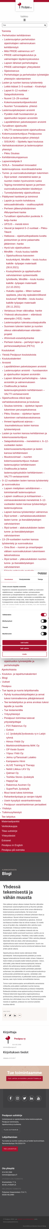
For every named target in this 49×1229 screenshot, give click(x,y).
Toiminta (6, 31)
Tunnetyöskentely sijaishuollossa (22, 192)
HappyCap (12, 780)
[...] (19, 1015)
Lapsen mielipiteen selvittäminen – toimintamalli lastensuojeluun (23, 490)
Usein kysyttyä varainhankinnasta (22, 800)
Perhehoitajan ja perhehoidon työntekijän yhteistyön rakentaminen (26, 76)
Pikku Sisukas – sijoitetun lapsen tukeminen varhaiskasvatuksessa (22, 415)
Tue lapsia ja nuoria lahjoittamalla (20, 690)
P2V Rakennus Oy (16, 725)
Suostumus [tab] (9, 579)
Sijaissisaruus (11, 70)
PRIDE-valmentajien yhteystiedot (22, 67)
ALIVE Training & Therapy (20, 765)
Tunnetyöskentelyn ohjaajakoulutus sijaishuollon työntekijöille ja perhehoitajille (23, 661)
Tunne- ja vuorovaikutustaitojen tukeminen (25, 173)
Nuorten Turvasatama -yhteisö (20, 106)
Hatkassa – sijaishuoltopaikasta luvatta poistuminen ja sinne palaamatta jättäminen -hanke (25, 239)
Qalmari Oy (12, 773)
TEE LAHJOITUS (10, 1149)
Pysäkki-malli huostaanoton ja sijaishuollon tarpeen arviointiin (21, 116)
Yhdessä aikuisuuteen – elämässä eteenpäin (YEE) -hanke (23, 316)
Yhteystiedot (8, 835)
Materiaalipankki (10, 821)
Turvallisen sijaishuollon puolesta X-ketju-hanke (23, 218)
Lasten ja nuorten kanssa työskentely (22, 82)
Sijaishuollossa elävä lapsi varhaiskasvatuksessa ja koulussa (20, 399)
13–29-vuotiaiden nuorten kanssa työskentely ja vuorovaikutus (20, 541)
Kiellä (24, 654)
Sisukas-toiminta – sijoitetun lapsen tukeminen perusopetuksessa (23, 407)
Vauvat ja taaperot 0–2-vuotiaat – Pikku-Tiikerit (26, 230)
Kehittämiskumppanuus (15, 157)
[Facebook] (5, 1015)
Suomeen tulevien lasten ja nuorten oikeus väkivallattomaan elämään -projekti (23, 330)
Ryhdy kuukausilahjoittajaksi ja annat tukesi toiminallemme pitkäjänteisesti (24, 696)
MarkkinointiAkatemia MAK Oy (22, 745)
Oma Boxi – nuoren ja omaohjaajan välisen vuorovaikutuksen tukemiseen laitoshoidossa (24, 551)
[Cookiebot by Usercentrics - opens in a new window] (38, 573)
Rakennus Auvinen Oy (18, 784)
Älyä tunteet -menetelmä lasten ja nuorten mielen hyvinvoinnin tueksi (23, 179)
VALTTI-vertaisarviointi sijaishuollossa (24, 129)
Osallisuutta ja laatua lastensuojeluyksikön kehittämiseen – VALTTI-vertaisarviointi (24, 390)
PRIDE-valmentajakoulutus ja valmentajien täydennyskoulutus (21, 57)
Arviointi (6, 362)
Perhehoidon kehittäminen (16, 35)
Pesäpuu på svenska (13, 849)
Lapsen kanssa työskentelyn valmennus (26, 512)
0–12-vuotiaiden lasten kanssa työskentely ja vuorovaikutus (25, 482)
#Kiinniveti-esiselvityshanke (19, 338)
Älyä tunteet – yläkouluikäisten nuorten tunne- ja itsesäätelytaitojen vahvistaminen (25, 563)
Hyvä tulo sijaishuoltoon (17, 247)
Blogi (4, 677)
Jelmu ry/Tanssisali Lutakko (21, 757)
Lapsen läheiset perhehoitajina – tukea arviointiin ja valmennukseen (25, 380)
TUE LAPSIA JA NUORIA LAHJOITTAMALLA (24, 1078)
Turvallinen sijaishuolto (14, 125)
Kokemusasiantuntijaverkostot (20, 102)
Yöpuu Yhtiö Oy (14, 753)
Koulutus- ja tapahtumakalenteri (19, 674)
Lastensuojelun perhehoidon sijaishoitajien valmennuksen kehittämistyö (19, 43)
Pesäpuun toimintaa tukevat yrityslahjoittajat (19, 720)
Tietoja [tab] (40, 579)
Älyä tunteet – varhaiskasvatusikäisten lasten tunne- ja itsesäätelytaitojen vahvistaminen (25, 519)
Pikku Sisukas (11, 153)
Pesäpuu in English (12, 845)
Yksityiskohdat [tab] (24, 579)
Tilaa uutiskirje (9, 831)
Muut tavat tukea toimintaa (18, 792)
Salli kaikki (24, 642)
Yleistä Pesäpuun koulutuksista (19, 354)
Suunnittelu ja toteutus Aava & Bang (34, 1226)
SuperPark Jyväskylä (17, 788)
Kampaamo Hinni (15, 761)
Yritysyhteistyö (12, 714)
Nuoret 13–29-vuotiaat (16, 98)
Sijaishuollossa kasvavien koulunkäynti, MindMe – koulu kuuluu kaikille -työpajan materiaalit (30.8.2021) (26, 261)
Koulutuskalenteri (11, 358)
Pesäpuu (24, 5)
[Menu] (24, 18)
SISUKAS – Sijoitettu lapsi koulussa (23, 141)
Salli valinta (24, 648)
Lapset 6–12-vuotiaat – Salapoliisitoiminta (16, 92)
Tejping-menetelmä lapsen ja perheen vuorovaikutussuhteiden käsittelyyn (24, 186)
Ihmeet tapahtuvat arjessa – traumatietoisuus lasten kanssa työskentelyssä (21, 425)
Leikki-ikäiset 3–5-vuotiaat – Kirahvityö (25, 86)
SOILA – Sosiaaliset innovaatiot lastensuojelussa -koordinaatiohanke (22, 167)
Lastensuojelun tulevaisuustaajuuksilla (25, 322)
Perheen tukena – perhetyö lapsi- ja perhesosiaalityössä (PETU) (23, 344)
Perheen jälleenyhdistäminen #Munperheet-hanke (20, 210)
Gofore (10, 729)
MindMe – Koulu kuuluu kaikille (21, 251)
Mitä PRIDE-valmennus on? (19, 51)
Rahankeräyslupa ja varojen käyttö (23, 796)
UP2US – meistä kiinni (16, 224)
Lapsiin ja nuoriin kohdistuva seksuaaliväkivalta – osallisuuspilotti (23, 202)
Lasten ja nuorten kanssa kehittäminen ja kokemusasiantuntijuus (24, 435)
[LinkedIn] (15, 1015)
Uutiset (6, 681)
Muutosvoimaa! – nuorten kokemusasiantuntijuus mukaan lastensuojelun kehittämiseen (21, 460)
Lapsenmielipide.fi (12, 161)
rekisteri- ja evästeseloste (25, 1219)
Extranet (6, 840)
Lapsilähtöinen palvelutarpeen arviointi (25, 122)
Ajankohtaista (9, 669)
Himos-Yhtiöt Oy (15, 741)
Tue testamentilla (13, 710)
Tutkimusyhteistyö (12, 812)
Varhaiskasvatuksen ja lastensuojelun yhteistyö (22, 147)
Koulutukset (8, 350)
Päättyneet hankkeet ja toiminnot (20, 196)
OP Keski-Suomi (15, 749)
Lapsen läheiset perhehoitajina (21, 63)
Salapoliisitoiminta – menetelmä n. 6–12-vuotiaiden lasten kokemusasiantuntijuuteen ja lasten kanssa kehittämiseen (26, 447)
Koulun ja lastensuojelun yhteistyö (20, 137)
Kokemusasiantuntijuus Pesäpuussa (22, 133)
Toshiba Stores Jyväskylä (20, 777)
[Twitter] (10, 1015)
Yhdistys (6, 808)
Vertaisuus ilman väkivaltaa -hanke (23, 310)
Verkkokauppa (9, 826)
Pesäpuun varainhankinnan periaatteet (25, 804)
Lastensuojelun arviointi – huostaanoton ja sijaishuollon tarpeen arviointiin (26, 372)
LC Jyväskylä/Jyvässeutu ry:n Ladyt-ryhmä (26, 735)
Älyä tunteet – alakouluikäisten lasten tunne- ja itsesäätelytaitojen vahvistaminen (24, 531)
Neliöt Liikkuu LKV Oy (18, 769)
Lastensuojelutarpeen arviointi (18, 110)
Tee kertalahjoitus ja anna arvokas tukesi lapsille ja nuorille (26, 704)
